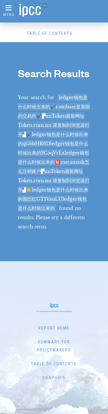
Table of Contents (50, 33)
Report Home (54, 328)
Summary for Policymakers (54, 346)
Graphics (53, 377)
